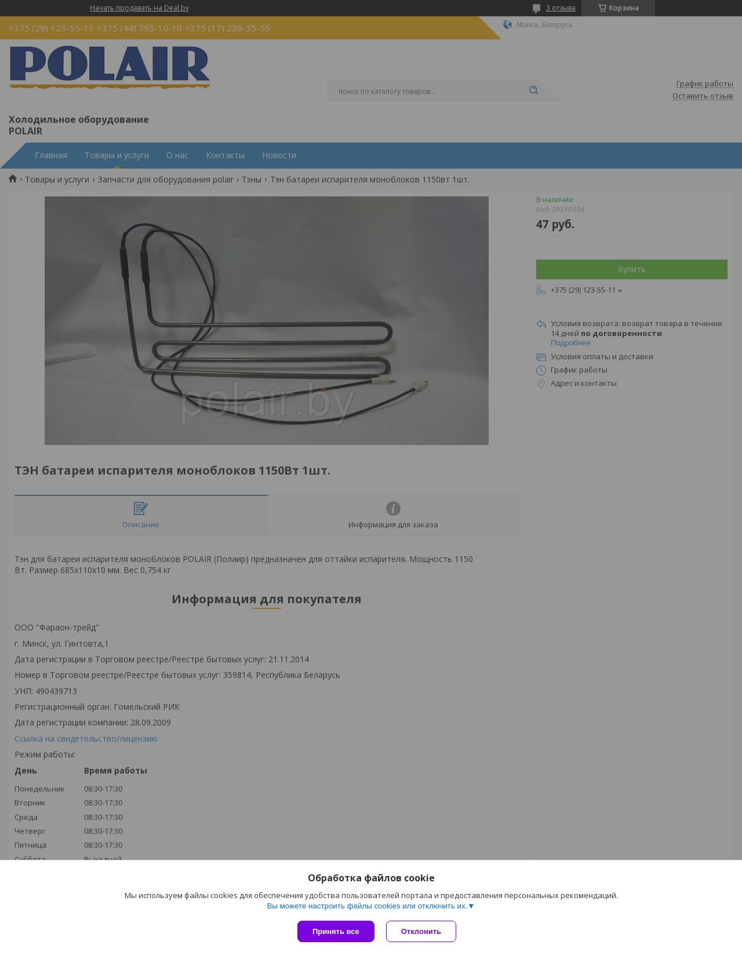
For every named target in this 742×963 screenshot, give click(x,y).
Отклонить (421, 931)
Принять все (335, 931)
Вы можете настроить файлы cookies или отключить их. (367, 906)
